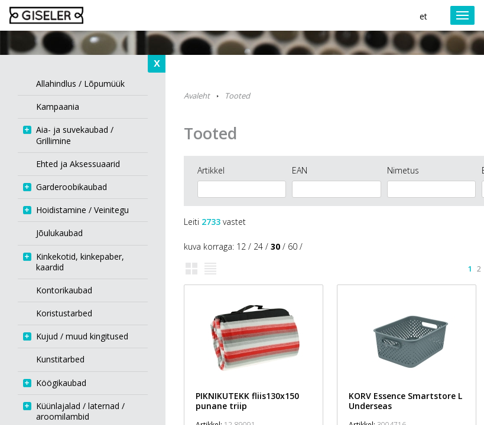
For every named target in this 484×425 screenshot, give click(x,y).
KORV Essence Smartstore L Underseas (405, 400)
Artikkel (211, 170)
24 (258, 246)
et (423, 16)
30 (275, 246)
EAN (299, 170)
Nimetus (403, 170)
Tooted (237, 95)
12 (241, 246)
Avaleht (197, 95)
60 (292, 246)
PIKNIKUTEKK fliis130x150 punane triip (247, 400)
